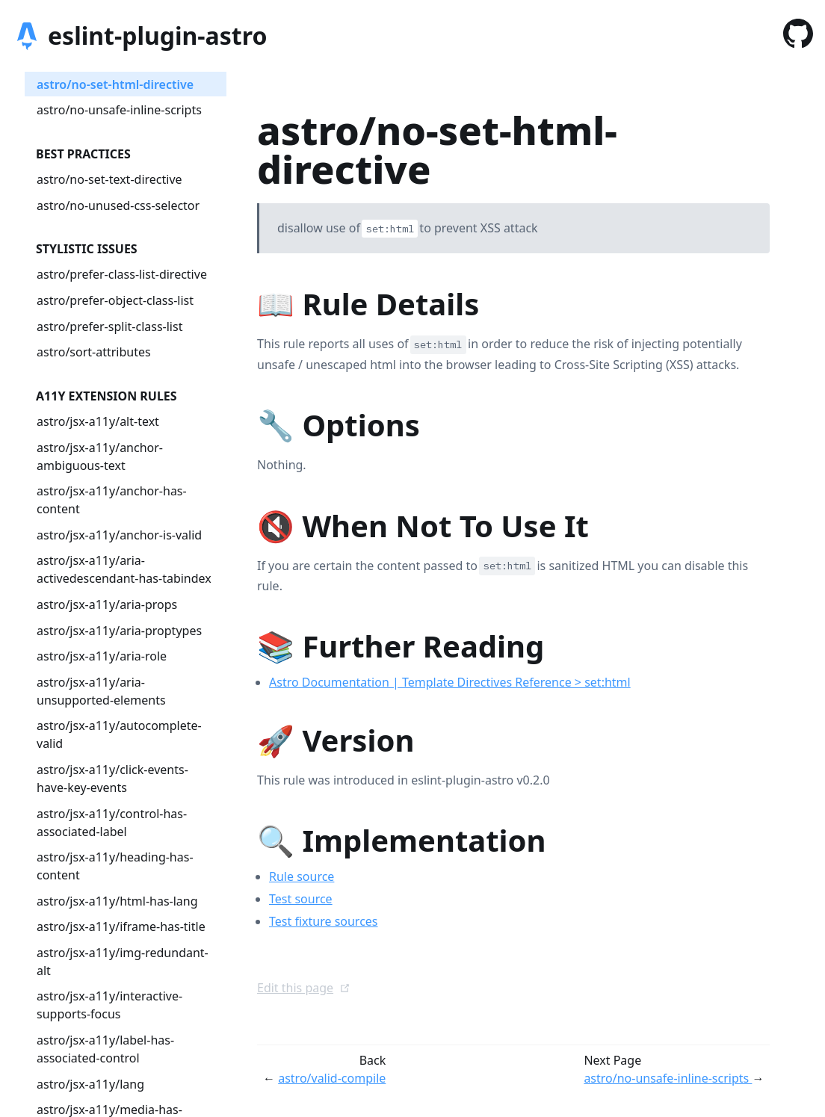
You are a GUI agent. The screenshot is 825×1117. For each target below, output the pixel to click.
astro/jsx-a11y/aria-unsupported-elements (101, 691)
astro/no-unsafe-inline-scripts (119, 110)
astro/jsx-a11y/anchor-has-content (112, 500)
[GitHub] (798, 36)
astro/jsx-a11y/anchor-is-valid (119, 535)
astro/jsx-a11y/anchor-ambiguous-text (100, 456)
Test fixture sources (323, 921)
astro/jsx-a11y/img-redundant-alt (122, 961)
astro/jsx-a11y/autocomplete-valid (119, 734)
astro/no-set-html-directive (115, 84)
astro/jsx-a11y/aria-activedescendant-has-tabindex (124, 569)
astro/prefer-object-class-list (115, 300)
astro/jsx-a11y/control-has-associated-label (112, 822)
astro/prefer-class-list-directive (122, 274)
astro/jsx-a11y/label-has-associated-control (105, 1049)
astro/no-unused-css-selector (118, 205)
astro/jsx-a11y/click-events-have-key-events (112, 778)
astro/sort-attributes (94, 352)
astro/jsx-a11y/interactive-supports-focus (109, 1005)
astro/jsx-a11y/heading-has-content (115, 866)
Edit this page (303, 988)
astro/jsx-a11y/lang (90, 1084)
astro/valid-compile (332, 1078)
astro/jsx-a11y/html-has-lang (117, 901)
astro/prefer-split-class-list (109, 326)
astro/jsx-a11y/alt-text (98, 421)
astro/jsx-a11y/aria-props (107, 604)
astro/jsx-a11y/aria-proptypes (119, 630)
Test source (301, 899)
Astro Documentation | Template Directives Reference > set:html (450, 682)
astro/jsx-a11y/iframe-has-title (121, 926)
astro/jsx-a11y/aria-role (102, 656)
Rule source (301, 876)
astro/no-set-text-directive (109, 179)
